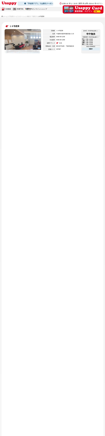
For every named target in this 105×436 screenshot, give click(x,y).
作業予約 (20, 9)
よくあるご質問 (76, 3)
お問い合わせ (89, 3)
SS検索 (8, 9)
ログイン (99, 3)
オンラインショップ (39, 9)
